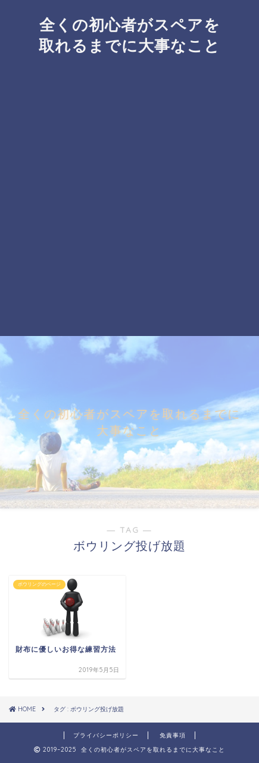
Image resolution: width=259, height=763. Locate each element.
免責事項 (173, 735)
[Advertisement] (129, 200)
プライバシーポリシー (106, 735)
